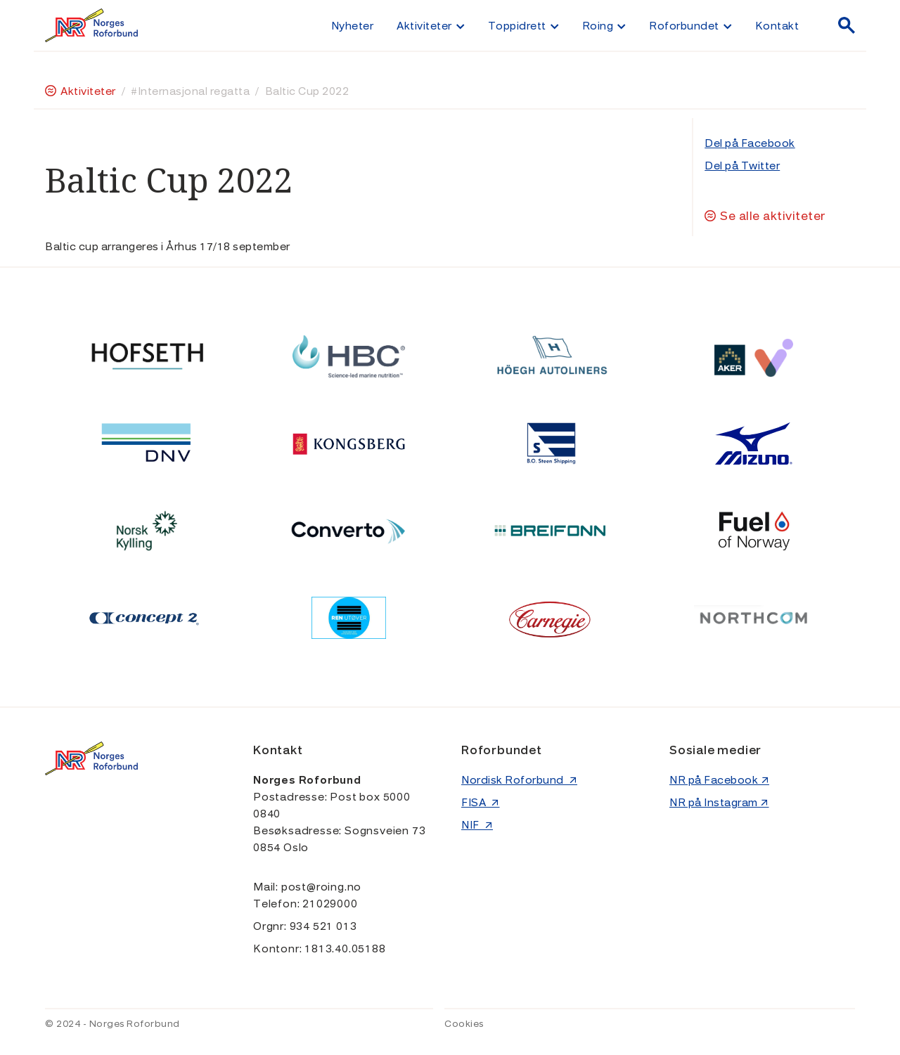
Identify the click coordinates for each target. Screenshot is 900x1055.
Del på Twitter (742, 165)
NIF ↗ (477, 825)
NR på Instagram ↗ (719, 802)
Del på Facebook (750, 143)
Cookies (464, 1024)
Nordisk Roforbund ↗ (519, 780)
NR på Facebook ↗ (719, 780)
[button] (430, 25)
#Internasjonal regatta (190, 91)
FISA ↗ (480, 802)
